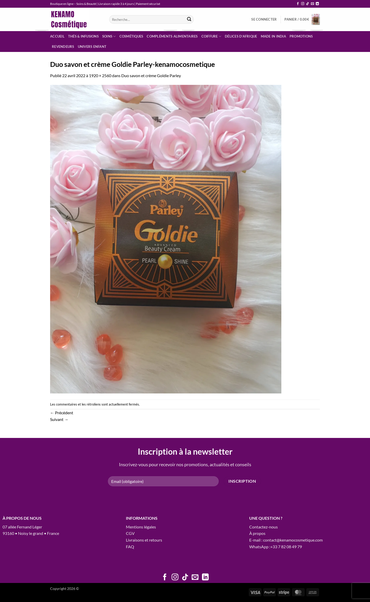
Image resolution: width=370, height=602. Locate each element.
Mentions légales (141, 526)
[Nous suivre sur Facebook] (297, 4)
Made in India (273, 36)
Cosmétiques (131, 36)
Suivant (59, 419)
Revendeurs (63, 46)
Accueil (57, 36)
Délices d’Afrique (241, 36)
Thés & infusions (83, 36)
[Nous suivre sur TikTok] (307, 4)
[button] (264, 19)
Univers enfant (92, 46)
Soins (109, 36)
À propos (257, 533)
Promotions (301, 36)
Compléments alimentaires (172, 36)
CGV (130, 533)
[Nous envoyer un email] (312, 4)
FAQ (130, 546)
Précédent (61, 412)
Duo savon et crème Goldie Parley (151, 75)
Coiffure (211, 36)
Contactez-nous (263, 526)
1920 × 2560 (100, 75)
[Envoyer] (189, 19)
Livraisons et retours (144, 539)
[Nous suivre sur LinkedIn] (317, 4)
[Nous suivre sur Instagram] (302, 4)
